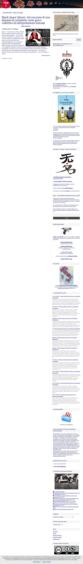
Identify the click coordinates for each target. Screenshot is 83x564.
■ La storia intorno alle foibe (59, 501)
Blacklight (17, 559)
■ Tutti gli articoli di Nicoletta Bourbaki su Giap (63, 509)
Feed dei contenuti (57, 535)
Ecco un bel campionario (60, 466)
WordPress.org (56, 539)
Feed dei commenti (57, 537)
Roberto (54, 337)
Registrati (55, 531)
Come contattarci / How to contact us (63, 181)
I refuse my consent (46, 561)
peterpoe (54, 318)
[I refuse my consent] (81, 559)
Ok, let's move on (36, 561)
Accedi (54, 533)
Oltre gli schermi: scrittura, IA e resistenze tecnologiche (67, 328)
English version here (58, 178)
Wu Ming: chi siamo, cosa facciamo (62, 177)
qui (69, 249)
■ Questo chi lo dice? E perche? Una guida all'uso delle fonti (65, 506)
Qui (54, 85)
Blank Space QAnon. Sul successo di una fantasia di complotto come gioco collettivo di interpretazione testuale (26, 20)
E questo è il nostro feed (66, 252)
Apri (54, 83)
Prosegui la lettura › (46, 55)
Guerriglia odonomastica (63, 288)
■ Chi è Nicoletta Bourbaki (58, 491)
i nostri (67, 188)
